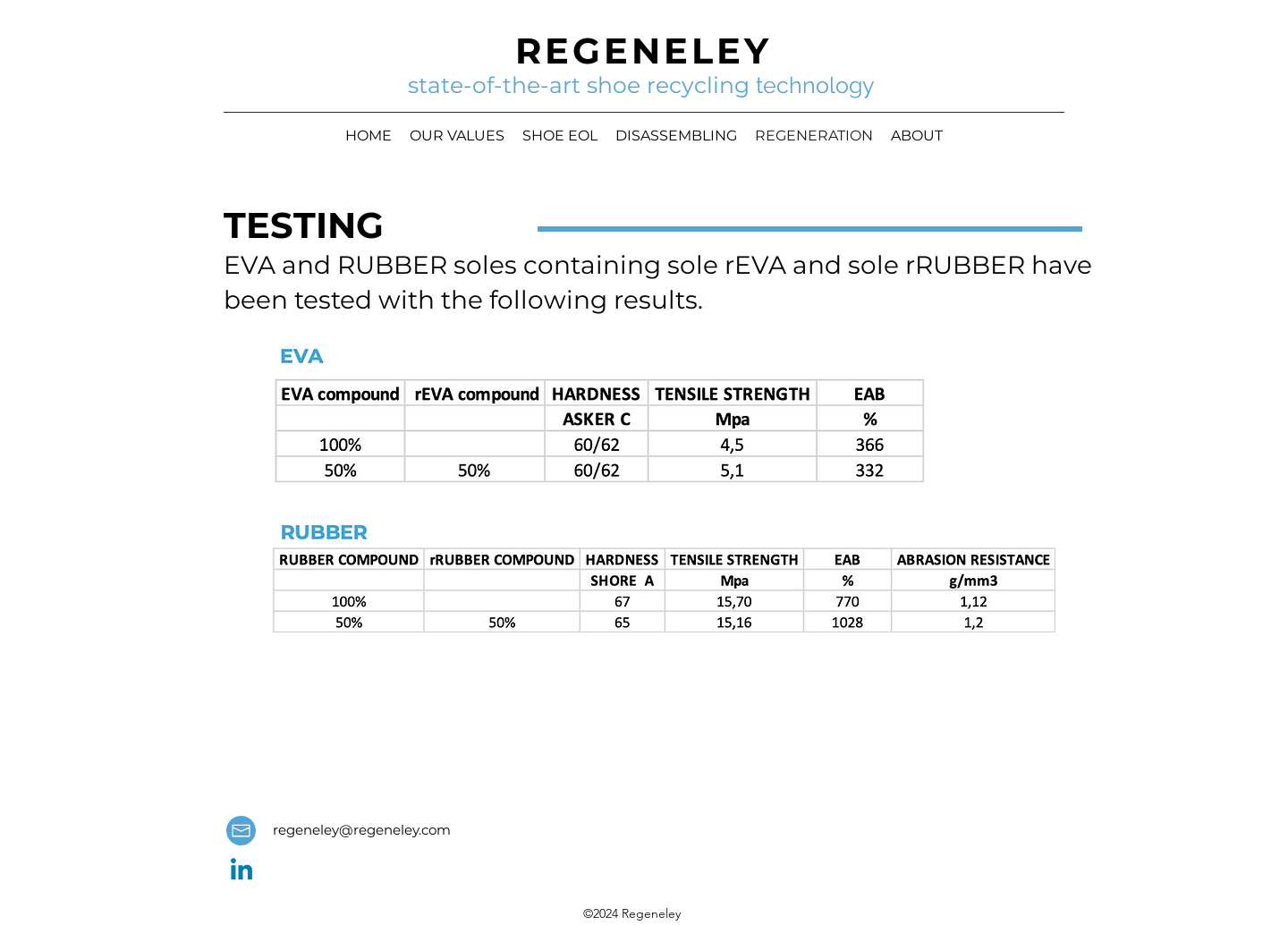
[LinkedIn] (241, 871)
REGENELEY (643, 50)
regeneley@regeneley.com (362, 829)
